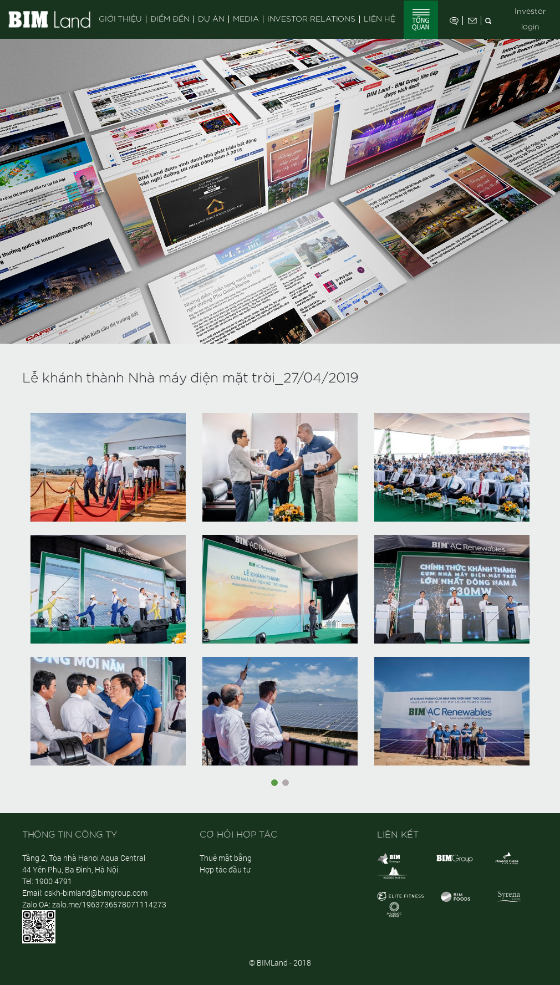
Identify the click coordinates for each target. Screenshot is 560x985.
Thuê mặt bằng (226, 858)
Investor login (530, 19)
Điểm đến (170, 19)
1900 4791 (53, 881)
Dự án (211, 19)
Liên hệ (379, 19)
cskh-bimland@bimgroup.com (95, 892)
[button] (61, 600)
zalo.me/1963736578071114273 (109, 904)
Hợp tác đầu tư (225, 869)
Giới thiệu (120, 19)
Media (246, 19)
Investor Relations (311, 19)
